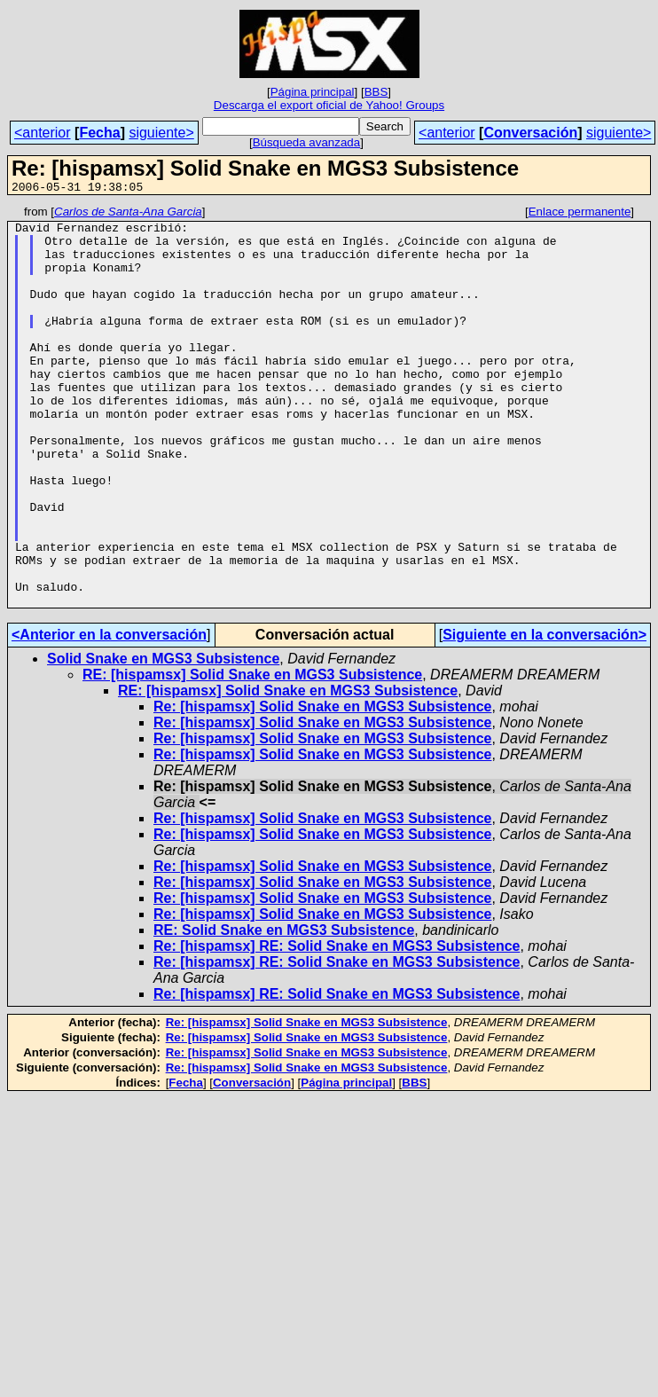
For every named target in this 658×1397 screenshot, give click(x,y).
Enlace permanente (580, 214)
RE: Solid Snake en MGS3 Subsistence (283, 1009)
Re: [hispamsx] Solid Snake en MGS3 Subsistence (322, 786)
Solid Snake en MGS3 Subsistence (163, 738)
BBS (376, 91)
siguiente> (161, 132)
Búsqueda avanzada (307, 142)
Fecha (99, 132)
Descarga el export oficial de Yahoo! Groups (329, 105)
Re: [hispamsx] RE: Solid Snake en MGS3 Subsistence (336, 1025)
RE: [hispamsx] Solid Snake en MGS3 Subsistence (252, 754)
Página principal (312, 91)
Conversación (530, 132)
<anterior (42, 132)
